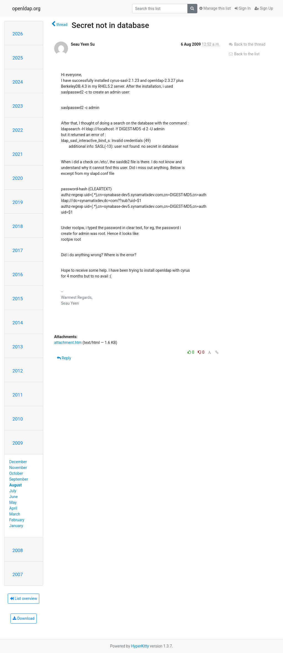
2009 (17, 443)
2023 (17, 106)
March (14, 514)
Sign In (243, 8)
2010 (17, 419)
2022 (17, 130)
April (13, 508)
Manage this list (215, 8)
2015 (17, 298)
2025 (17, 58)
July (12, 491)
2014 (17, 322)
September (18, 479)
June (13, 496)
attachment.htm (68, 342)
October (16, 473)
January (16, 526)
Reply (64, 358)
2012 (17, 371)
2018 (17, 226)
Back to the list (244, 54)
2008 (17, 550)
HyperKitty (140, 646)
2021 (17, 154)
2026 (17, 34)
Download (24, 618)
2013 (17, 346)
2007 (17, 574)
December (18, 462)
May (13, 502)
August (15, 485)
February (16, 520)
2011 (17, 395)
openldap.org (26, 8)
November (18, 467)
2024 (17, 82)
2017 (17, 250)
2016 (17, 274)
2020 (17, 178)
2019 (17, 202)
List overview (23, 598)
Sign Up (264, 8)
